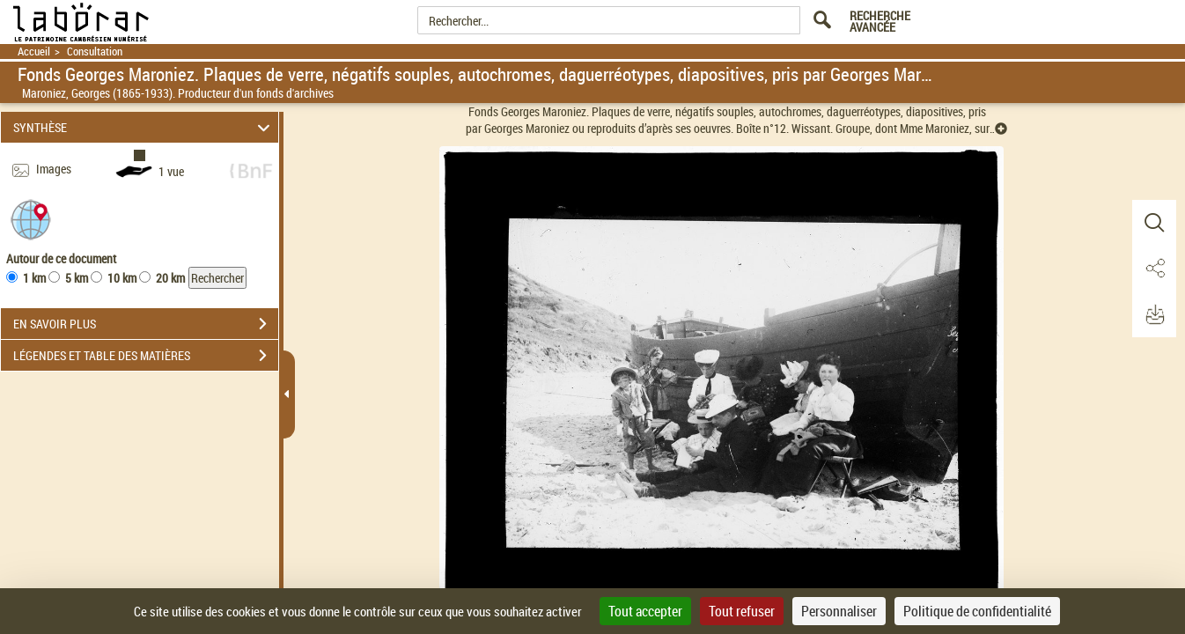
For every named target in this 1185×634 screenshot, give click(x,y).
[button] (31, 218)
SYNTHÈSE (144, 127)
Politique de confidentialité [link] (977, 611)
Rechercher (217, 277)
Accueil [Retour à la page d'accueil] (34, 51)
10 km (121, 277)
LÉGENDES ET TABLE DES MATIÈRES (145, 355)
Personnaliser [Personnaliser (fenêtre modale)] (839, 611)
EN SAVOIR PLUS (145, 324)
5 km (76, 277)
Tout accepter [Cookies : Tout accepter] (645, 611)
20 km (170, 277)
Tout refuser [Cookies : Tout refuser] (742, 611)
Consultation (94, 51)
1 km (34, 277)
